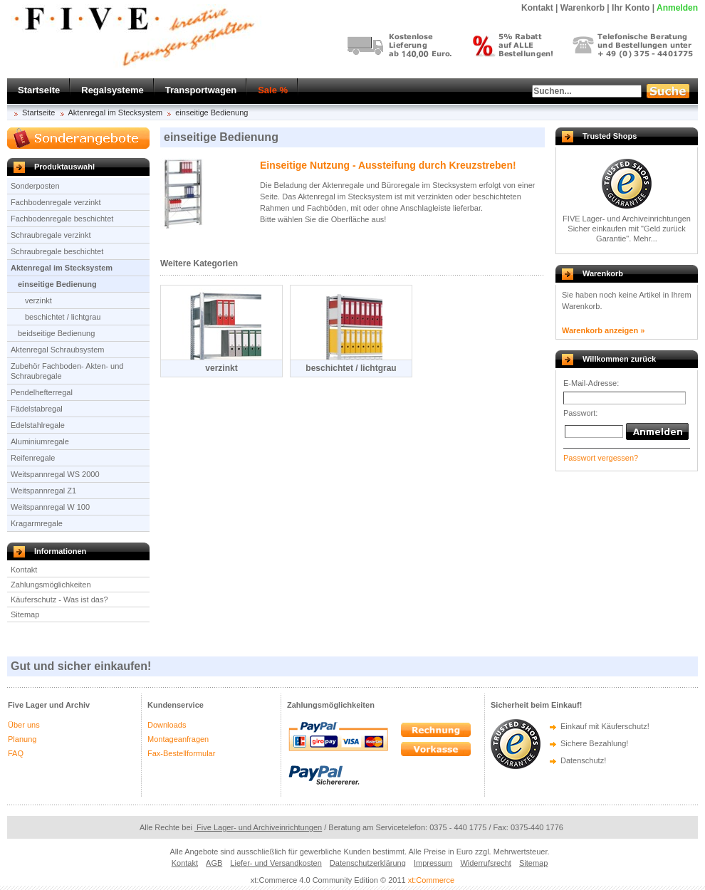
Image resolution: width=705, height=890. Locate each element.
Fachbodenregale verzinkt (56, 202)
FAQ (16, 753)
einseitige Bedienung (211, 112)
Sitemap (25, 614)
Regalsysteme (112, 90)
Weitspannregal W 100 (50, 507)
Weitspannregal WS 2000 (55, 474)
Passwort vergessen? (600, 458)
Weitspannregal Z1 (43, 490)
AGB (214, 863)
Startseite (39, 90)
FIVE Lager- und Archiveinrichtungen (627, 218)
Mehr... (645, 238)
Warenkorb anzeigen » (603, 330)
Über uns (24, 725)
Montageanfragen (178, 739)
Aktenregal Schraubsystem (57, 349)
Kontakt (24, 569)
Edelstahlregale (38, 425)
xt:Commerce (431, 880)
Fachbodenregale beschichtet (62, 218)
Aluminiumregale (40, 441)
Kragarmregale (37, 523)
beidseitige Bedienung (56, 333)
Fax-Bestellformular (181, 753)
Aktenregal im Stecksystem (115, 112)
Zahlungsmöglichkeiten (51, 584)
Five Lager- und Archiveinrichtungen (258, 827)
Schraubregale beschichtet (57, 251)
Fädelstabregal (37, 408)
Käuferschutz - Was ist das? (59, 599)
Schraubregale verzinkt (51, 235)
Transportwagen (200, 90)
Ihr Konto (630, 8)
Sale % (273, 90)
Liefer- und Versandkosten (275, 863)
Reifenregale (33, 458)
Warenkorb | (585, 8)
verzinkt (38, 300)
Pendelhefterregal (42, 392)
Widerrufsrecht (485, 863)
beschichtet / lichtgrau (62, 317)
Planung (22, 739)
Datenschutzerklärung (368, 863)
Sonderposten (35, 186)
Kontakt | (539, 8)
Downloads (166, 725)
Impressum (433, 863)
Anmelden (677, 8)
